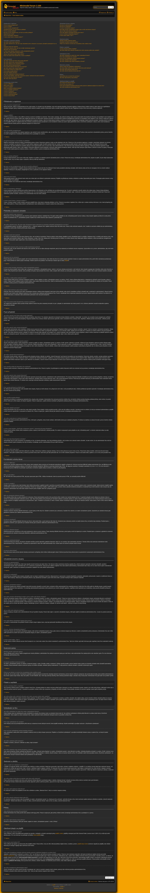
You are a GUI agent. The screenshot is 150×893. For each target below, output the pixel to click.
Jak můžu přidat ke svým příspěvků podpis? (14, 63)
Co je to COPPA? (8, 26)
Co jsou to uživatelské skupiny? (67, 28)
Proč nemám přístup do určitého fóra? (13, 69)
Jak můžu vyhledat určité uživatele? (68, 59)
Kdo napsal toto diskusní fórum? (67, 82)
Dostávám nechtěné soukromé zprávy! (69, 42)
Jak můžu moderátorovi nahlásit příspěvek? (14, 74)
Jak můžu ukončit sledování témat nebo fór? (70, 70)
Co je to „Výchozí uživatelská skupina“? (69, 34)
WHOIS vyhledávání (9, 855)
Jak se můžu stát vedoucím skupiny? (68, 31)
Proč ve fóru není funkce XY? (67, 84)
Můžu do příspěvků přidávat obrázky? (12, 88)
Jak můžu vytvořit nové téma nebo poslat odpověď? (16, 60)
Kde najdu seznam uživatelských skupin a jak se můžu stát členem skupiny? (78, 29)
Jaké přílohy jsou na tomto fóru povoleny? (70, 76)
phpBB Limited (59, 833)
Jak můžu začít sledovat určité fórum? (69, 69)
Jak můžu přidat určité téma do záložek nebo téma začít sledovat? (75, 68)
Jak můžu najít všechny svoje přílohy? (69, 77)
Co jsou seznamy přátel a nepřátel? (68, 48)
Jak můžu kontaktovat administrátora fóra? (70, 87)
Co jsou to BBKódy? (8, 83)
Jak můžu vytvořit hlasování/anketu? (12, 65)
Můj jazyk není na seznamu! (10, 49)
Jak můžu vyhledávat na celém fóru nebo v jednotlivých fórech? (75, 55)
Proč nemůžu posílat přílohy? (10, 71)
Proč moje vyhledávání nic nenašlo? (68, 56)
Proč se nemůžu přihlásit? (10, 31)
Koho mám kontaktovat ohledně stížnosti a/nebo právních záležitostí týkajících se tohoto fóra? (82, 85)
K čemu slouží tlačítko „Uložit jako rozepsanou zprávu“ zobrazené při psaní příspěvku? (24, 75)
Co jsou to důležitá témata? (10, 92)
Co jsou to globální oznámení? (11, 89)
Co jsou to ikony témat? (9, 95)
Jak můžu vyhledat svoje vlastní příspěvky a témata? (72, 61)
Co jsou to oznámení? (9, 91)
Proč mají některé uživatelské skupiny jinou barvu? (72, 32)
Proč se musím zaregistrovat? (11, 25)
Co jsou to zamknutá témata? (11, 94)
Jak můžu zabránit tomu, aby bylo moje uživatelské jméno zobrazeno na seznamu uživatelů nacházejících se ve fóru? (30, 44)
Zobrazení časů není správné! (11, 46)
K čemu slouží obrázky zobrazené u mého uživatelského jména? (19, 51)
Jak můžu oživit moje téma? (10, 78)
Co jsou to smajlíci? (8, 86)
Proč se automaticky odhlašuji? (11, 35)
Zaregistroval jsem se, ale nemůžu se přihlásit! (15, 29)
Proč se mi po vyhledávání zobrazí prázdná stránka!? (72, 58)
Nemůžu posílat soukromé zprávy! (68, 40)
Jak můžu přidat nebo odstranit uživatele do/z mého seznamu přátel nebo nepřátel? (79, 50)
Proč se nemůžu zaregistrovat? (11, 28)
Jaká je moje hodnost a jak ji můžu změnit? (14, 54)
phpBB (66, 260)
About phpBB (36, 835)
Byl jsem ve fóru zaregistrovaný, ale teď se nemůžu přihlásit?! (18, 32)
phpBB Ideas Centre (83, 844)
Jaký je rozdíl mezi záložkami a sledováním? (70, 66)
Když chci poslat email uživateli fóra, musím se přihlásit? (17, 55)
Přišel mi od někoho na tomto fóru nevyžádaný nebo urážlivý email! (76, 43)
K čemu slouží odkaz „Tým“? (66, 35)
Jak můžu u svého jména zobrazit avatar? (13, 52)
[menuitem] (15, 12)
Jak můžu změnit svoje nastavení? (12, 42)
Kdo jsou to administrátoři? (66, 25)
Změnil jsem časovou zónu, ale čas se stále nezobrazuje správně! (19, 48)
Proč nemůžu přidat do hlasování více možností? (15, 66)
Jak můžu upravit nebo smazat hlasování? (14, 68)
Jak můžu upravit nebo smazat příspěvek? (14, 62)
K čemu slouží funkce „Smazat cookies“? (13, 37)
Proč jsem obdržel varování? (10, 72)
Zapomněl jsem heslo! (9, 34)
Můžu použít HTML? (8, 85)
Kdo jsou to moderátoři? (65, 26)
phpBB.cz (62, 886)
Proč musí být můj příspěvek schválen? (13, 77)
